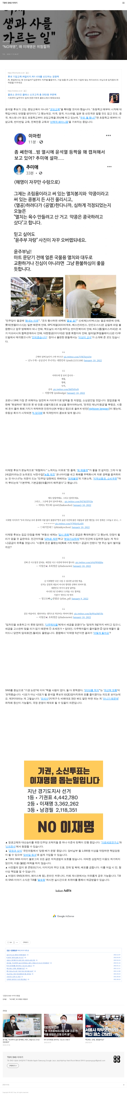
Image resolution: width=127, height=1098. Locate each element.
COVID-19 (14, 950)
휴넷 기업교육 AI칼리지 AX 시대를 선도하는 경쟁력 (33, 76)
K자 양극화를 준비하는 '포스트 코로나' (19, 966)
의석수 (44, 698)
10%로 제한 (51, 538)
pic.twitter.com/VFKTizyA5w (78, 356)
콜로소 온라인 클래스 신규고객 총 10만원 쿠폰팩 (32, 94)
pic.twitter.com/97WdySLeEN (69, 523)
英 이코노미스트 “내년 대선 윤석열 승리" (20, 971)
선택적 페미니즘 (59, 121)
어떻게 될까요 (101, 633)
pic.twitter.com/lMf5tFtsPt (66, 389)
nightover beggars (99, 408)
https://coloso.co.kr (15, 91)
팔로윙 (41, 879)
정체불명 (73, 478)
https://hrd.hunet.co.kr (16, 73)
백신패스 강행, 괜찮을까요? (16, 968)
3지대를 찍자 (91, 690)
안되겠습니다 (39, 337)
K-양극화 (38, 413)
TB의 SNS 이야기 (9, 3)
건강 (8, 950)
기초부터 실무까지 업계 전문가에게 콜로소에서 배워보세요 (34, 98)
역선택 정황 (110, 690)
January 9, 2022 (80, 598)
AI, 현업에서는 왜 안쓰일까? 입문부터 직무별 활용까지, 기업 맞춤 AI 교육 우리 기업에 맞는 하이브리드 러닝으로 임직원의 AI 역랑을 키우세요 (63, 81)
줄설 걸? (71, 320)
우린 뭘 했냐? (87, 117)
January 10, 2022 (93, 360)
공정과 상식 (15, 850)
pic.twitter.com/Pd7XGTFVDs (79, 501)
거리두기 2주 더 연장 (14, 977)
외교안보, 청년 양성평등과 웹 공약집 (19, 974)
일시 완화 (64, 534)
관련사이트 (5, 1085)
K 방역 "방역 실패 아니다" (15, 957)
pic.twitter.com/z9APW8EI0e (89, 562)
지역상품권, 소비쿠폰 (105, 478)
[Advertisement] (63, 916)
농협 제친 (49, 474)
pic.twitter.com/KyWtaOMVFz (88, 613)
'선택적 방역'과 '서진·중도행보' (17, 979)
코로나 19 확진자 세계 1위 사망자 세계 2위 (21, 960)
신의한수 (11, 846)
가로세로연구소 (110, 842)
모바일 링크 (29, 854)
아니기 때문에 (111, 698)
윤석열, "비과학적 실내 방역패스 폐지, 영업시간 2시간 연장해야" (28, 963)
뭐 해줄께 (82, 470)
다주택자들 (51, 624)
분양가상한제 (71, 538)
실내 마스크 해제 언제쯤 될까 (16, 955)
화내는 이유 (31, 320)
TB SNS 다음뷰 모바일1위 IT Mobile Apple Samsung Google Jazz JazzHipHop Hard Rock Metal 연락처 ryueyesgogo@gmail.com (56, 1061)
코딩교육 (55, 109)
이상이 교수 (85, 337)
